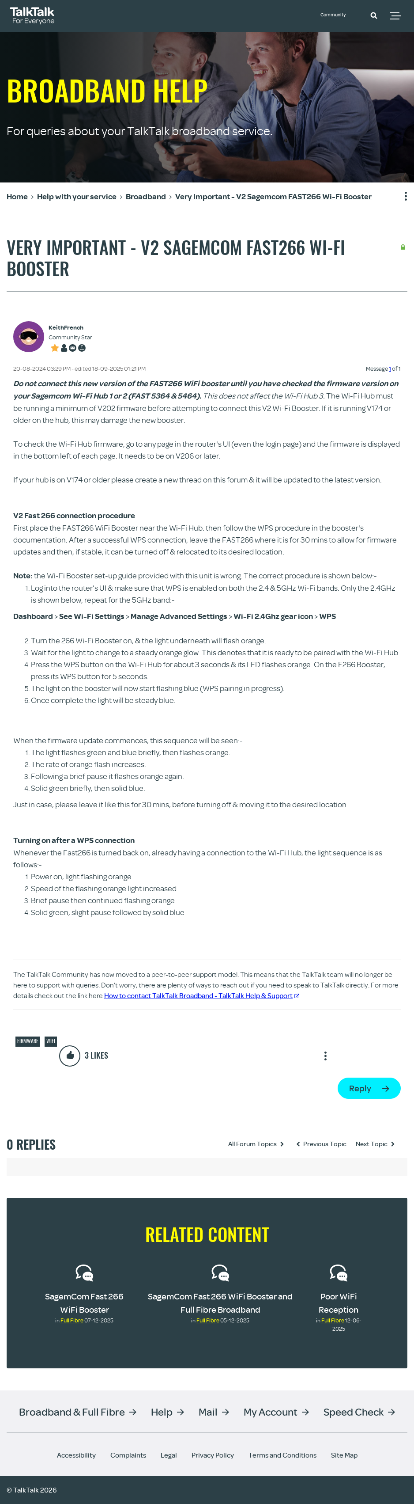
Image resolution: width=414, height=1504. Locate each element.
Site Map (344, 1455)
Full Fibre (71, 1320)
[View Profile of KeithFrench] (70, 327)
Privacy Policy (213, 1455)
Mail (208, 1411)
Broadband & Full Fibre (72, 1411)
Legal (169, 1455)
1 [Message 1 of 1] (390, 368)
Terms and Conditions (282, 1455)
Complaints (128, 1455)
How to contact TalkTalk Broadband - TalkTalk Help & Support (201, 995)
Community (339, 14)
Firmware (27, 1040)
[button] (373, 15)
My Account (270, 1411)
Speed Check (354, 1411)
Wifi (50, 1040)
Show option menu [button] (400, 196)
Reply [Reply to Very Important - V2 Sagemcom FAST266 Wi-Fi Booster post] (360, 1088)
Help (162, 1411)
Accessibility (76, 1455)
